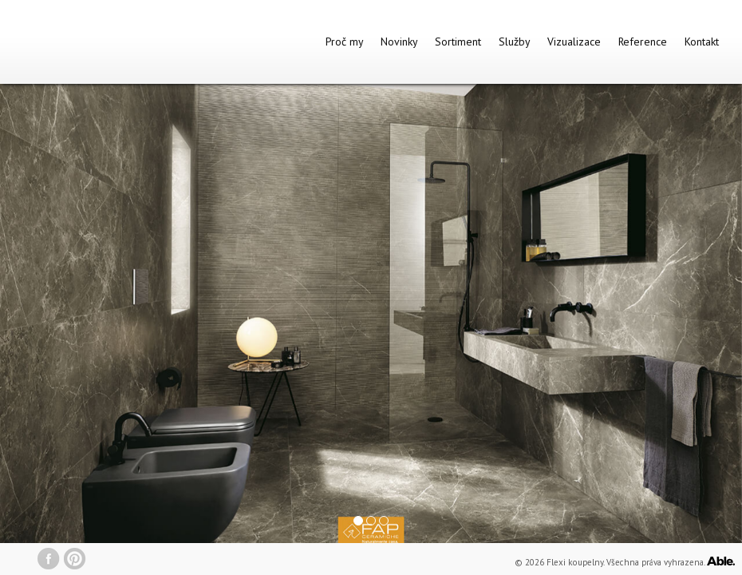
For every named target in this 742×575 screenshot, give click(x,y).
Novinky (399, 41)
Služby (514, 41)
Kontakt (702, 41)
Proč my (344, 41)
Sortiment (458, 41)
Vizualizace (574, 41)
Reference (642, 41)
